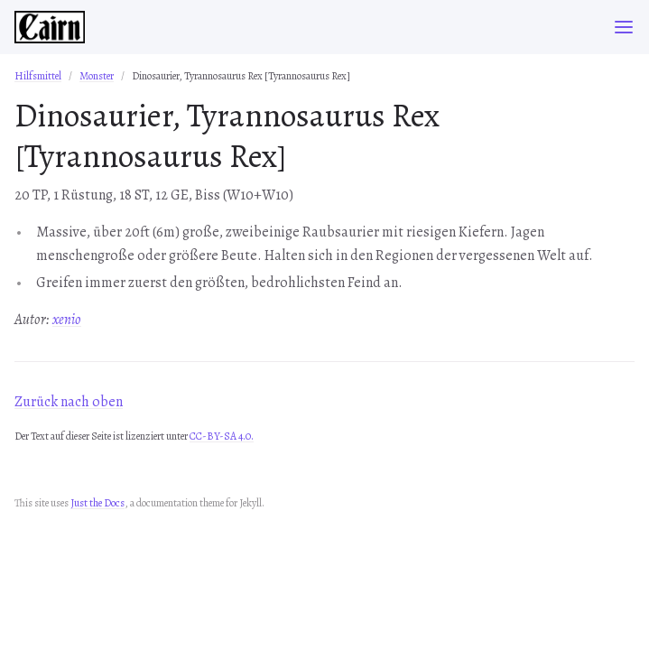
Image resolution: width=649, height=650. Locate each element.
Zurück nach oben (68, 402)
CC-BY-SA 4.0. (222, 436)
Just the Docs (97, 503)
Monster (96, 76)
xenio (66, 320)
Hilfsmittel (37, 76)
